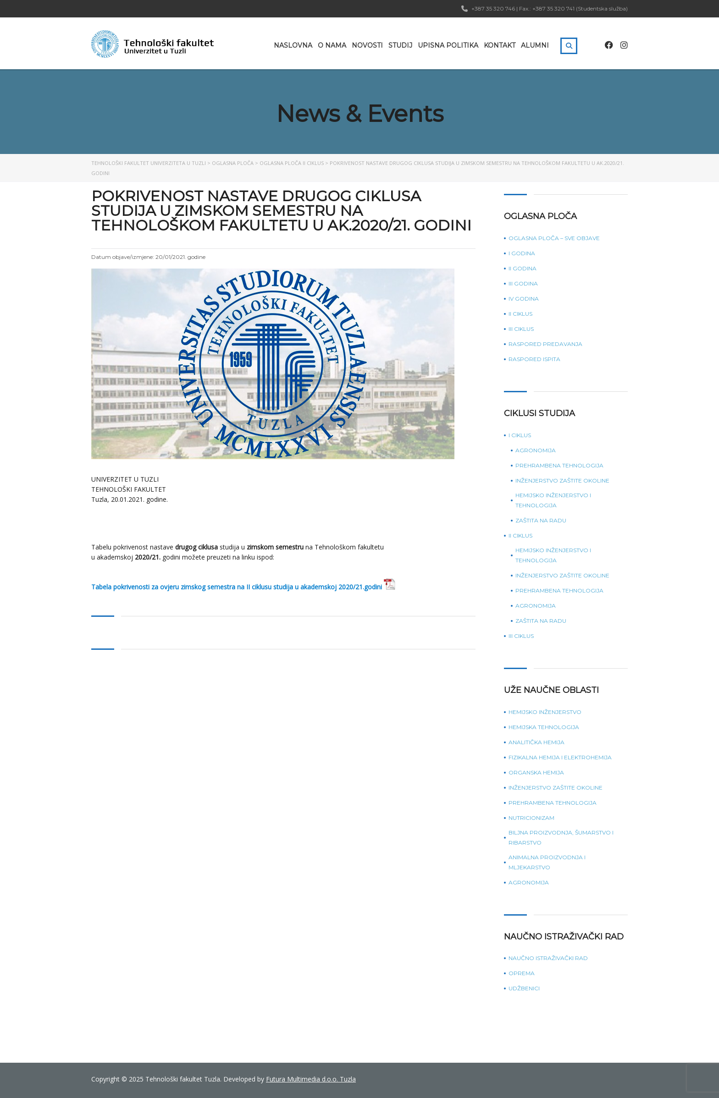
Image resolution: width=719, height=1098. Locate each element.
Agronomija (535, 450)
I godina (522, 253)
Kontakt (499, 45)
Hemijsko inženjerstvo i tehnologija (553, 500)
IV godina (524, 298)
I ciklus (520, 435)
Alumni (535, 45)
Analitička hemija (536, 742)
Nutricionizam (531, 817)
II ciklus (520, 313)
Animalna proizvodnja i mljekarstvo (547, 862)
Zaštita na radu (540, 520)
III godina (523, 283)
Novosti (367, 45)
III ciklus (521, 328)
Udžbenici (524, 988)
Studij (400, 45)
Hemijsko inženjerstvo (545, 711)
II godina (522, 268)
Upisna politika (448, 45)
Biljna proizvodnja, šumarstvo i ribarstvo (561, 837)
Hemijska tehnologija (544, 727)
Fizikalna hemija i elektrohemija (560, 757)
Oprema (522, 973)
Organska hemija (536, 772)
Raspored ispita (534, 359)
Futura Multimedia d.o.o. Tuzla (311, 1079)
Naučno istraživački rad (548, 958)
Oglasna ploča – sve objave (554, 238)
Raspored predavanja (545, 343)
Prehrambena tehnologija (559, 465)
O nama (332, 45)
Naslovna (293, 45)
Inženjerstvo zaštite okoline (562, 480)
